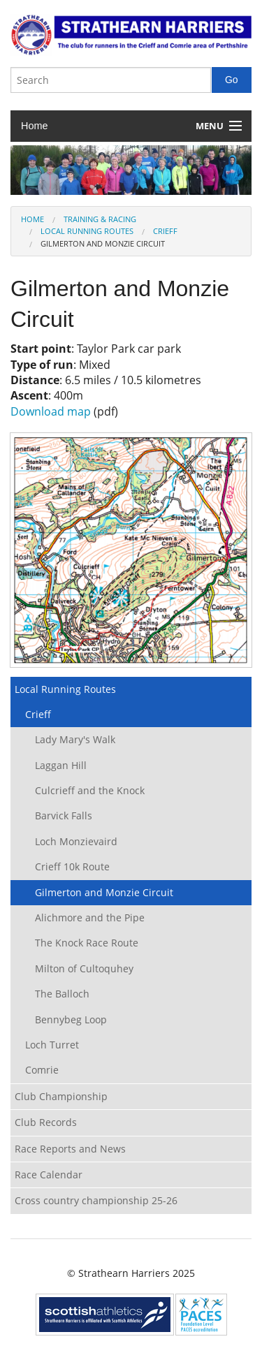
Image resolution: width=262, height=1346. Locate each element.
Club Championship (61, 1096)
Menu (210, 125)
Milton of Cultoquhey (84, 968)
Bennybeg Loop (71, 1019)
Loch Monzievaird (76, 841)
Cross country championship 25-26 (96, 1200)
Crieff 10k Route (72, 866)
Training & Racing (100, 219)
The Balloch (62, 993)
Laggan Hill (61, 765)
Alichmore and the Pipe (90, 917)
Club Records (46, 1122)
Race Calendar (48, 1174)
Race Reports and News (70, 1148)
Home (34, 125)
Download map (50, 411)
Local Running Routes (87, 231)
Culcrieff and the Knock (90, 790)
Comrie (42, 1069)
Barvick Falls (63, 815)
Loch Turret (52, 1044)
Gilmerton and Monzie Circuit (104, 892)
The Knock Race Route (86, 942)
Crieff (165, 231)
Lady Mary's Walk (75, 739)
